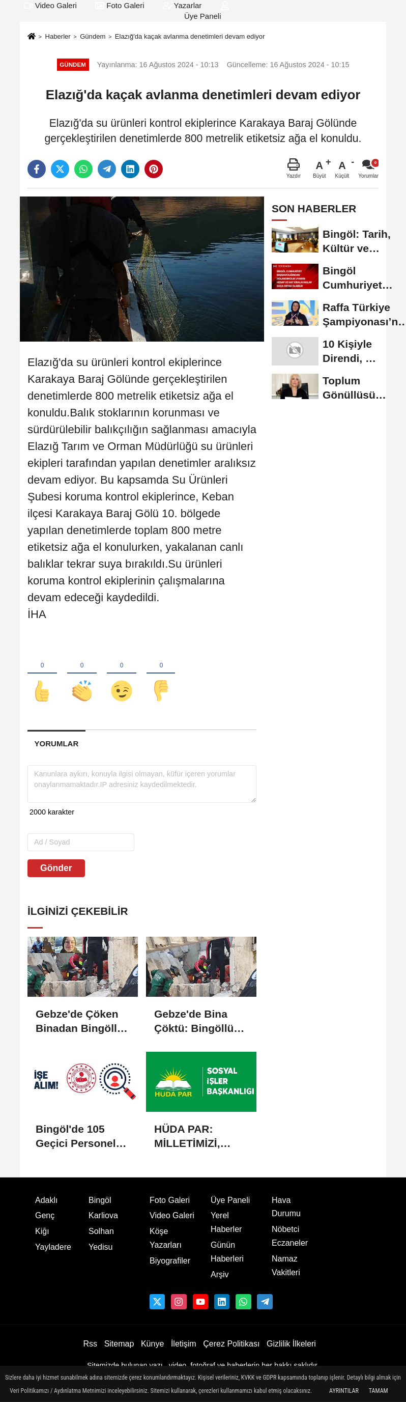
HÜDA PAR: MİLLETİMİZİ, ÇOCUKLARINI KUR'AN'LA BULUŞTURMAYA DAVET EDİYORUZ (201, 1137)
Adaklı (46, 1200)
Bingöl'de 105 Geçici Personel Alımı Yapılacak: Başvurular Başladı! (76, 1137)
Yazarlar (182, 5)
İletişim (183, 1343)
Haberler (57, 36)
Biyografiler (170, 1260)
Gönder (56, 868)
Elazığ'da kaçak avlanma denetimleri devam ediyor (190, 36)
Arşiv (220, 1274)
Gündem (92, 36)
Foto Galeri (119, 5)
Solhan (101, 1231)
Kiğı (42, 1231)
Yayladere (53, 1247)
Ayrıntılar (344, 1390)
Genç (44, 1215)
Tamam (378, 1390)
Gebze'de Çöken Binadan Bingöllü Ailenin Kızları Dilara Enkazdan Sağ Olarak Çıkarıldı (80, 1021)
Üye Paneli (230, 1200)
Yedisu (100, 1247)
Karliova (103, 1215)
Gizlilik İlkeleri (291, 1343)
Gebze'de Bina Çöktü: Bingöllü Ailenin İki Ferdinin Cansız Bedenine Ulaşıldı (198, 1021)
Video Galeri (50, 5)
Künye (152, 1343)
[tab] (56, 743)
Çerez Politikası (231, 1343)
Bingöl (100, 1200)
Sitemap (119, 1343)
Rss (90, 1343)
